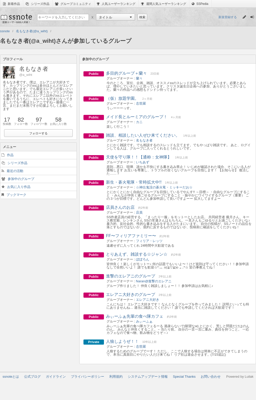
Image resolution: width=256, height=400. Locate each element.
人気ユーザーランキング (116, 4)
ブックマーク (16, 194)
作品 (10, 155)
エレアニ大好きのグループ (130, 294)
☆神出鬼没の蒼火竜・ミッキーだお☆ (164, 187)
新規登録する (227, 17)
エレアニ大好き (147, 300)
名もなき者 (144, 140)
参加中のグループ (21, 179)
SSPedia (200, 4)
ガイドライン (56, 376)
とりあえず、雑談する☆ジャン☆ (136, 254)
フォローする (38, 133)
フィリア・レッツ (149, 241)
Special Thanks (184, 376)
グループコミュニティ (73, 4)
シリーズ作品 (37, 4)
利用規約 (116, 376)
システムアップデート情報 (148, 376)
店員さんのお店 (120, 207)
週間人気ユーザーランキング (163, 4)
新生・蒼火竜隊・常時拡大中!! (134, 182)
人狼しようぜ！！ (122, 341)
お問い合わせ (211, 376)
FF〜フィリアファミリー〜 (131, 236)
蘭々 (139, 78)
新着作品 (11, 4)
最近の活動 (15, 171)
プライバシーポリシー (87, 376)
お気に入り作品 (18, 186)
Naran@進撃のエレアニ (154, 281)
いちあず (142, 162)
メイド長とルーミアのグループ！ (136, 117)
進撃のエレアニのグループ (130, 276)
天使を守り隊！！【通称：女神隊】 (139, 157)
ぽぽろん (142, 259)
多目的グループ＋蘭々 (126, 73)
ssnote (16, 18)
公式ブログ (32, 376)
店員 (139, 212)
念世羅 (141, 103)
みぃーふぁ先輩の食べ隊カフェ (134, 316)
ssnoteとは (11, 376)
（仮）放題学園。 (122, 98)
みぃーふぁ (144, 321)
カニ (139, 122)
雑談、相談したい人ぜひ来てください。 (143, 135)
